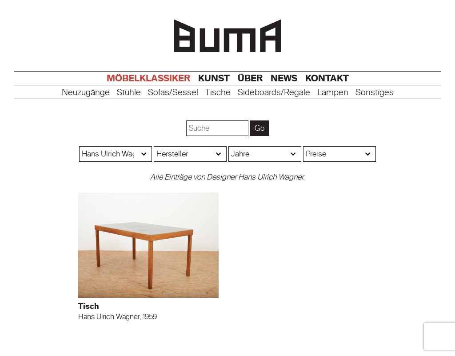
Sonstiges (374, 92)
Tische (218, 92)
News (284, 78)
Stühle (129, 92)
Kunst (214, 78)
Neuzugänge (86, 92)
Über (250, 78)
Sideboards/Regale (274, 92)
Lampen (332, 92)
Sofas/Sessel (173, 92)
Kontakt (327, 78)
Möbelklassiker (148, 78)
